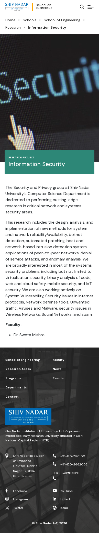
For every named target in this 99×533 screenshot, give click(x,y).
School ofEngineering (44, 7)
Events (58, 378)
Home (10, 20)
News (57, 369)
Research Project (21, 157)
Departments (16, 387)
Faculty (58, 360)
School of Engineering (62, 20)
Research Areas (18, 369)
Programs (13, 378)
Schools (29, 20)
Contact (12, 397)
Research (13, 27)
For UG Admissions (66, 473)
